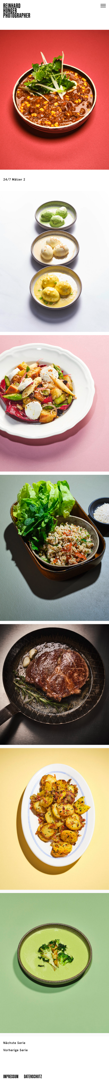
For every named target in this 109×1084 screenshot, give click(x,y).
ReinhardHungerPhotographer (16, 11)
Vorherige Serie (15, 1050)
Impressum (11, 1076)
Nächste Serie (14, 1043)
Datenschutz (33, 1076)
